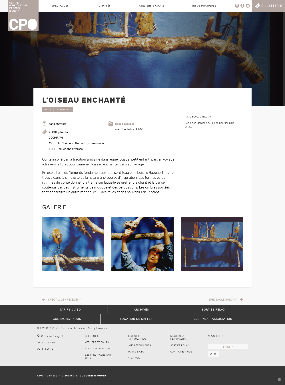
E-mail (228, 347)
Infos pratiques (204, 5)
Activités (104, 5)
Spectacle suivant (222, 299)
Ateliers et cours (97, 342)
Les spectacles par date (98, 356)
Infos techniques (139, 345)
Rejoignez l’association (178, 338)
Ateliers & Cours (151, 5)
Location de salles (97, 348)
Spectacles (60, 5)
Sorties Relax (179, 345)
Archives (134, 357)
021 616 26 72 (45, 348)
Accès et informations (137, 338)
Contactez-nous (181, 351)
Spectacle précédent (64, 299)
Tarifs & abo (136, 351)
